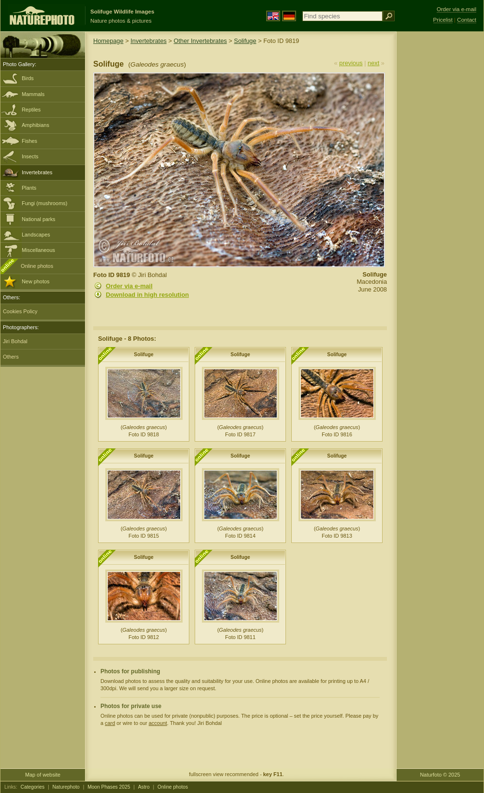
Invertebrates (37, 172)
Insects (30, 156)
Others (11, 357)
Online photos (37, 266)
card (110, 723)
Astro (144, 787)
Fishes (29, 141)
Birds (28, 78)
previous (350, 63)
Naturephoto (65, 787)
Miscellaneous (38, 250)
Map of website (42, 775)
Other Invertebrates (200, 40)
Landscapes (36, 234)
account (158, 723)
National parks (39, 219)
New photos (35, 281)
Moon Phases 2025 (108, 787)
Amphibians (35, 125)
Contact (466, 20)
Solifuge (245, 40)
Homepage (108, 40)
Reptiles (31, 109)
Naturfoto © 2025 (440, 775)
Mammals (33, 94)
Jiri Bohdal (15, 341)
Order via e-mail (129, 286)
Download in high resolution (147, 294)
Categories (33, 787)
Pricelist (443, 20)
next (373, 63)
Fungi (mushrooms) (44, 203)
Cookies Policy (20, 311)
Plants (29, 188)
